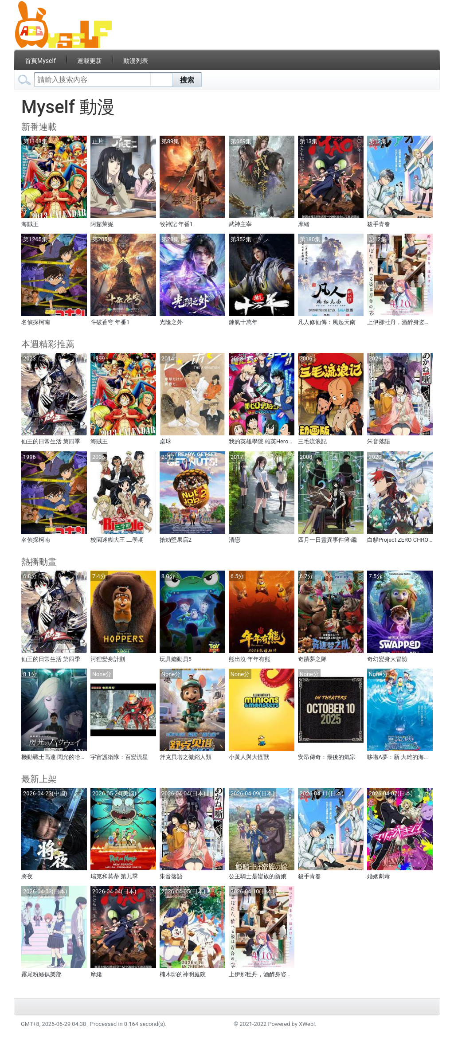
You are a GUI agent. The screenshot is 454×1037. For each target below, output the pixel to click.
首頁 (40, 60)
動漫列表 (135, 60)
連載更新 (89, 60)
